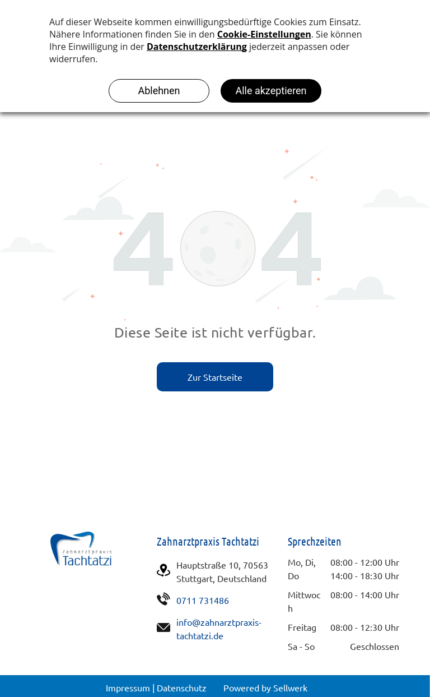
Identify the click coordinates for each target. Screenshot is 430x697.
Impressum (128, 687)
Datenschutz (182, 687)
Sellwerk (290, 687)
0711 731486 (202, 600)
